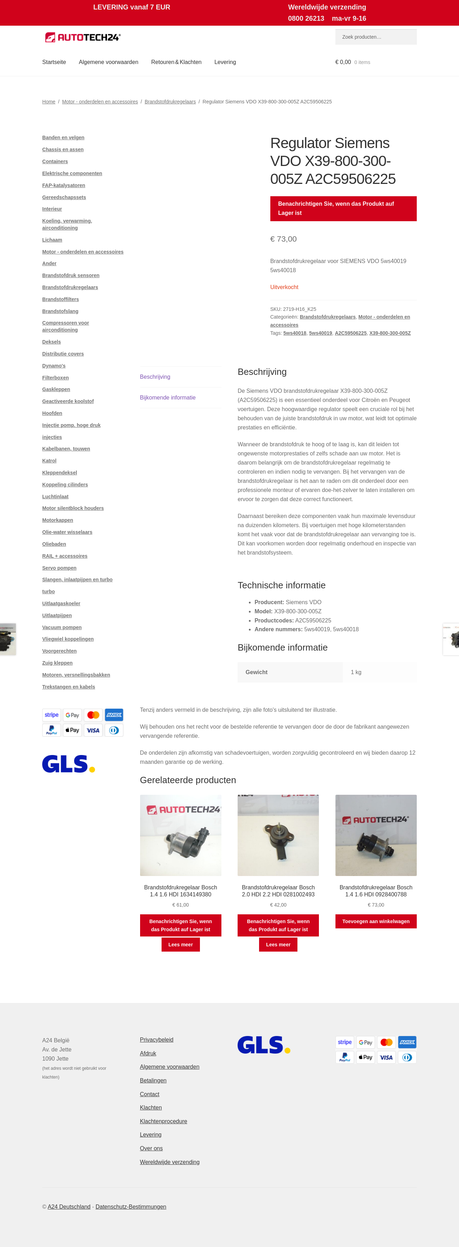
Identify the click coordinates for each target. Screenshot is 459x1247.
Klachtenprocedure (163, 1121)
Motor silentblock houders (73, 508)
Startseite (54, 62)
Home (48, 101)
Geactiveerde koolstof (68, 401)
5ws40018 (294, 333)
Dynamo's (53, 366)
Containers (55, 161)
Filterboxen (55, 378)
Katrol (49, 460)
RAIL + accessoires (65, 556)
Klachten (151, 1108)
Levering (225, 62)
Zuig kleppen (57, 663)
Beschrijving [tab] (155, 377)
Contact (149, 1094)
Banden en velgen (63, 137)
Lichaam (52, 240)
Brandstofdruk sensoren (71, 275)
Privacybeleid (157, 1040)
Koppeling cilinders (65, 484)
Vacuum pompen (62, 627)
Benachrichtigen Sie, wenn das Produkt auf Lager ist (336, 208)
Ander (49, 263)
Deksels (51, 342)
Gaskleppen (56, 389)
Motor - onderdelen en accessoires (100, 101)
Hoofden (52, 413)
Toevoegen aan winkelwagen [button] (376, 921)
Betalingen (153, 1080)
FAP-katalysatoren (63, 185)
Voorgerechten (59, 651)
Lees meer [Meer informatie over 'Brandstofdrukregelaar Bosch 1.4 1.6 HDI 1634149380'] (181, 944)
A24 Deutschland (69, 1207)
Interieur (52, 209)
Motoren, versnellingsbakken (76, 675)
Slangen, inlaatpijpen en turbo (77, 579)
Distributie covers (63, 354)
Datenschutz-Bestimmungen (130, 1207)
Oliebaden (54, 544)
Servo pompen (59, 568)
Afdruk (148, 1053)
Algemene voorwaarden (108, 62)
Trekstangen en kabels (68, 687)
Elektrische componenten (72, 173)
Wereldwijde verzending (170, 1162)
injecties (52, 437)
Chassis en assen (63, 149)
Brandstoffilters (60, 299)
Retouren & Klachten (176, 62)
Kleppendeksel (59, 472)
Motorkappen (57, 520)
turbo (48, 591)
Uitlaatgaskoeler (61, 603)
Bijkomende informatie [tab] (168, 398)
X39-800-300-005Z (390, 333)
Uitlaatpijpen (57, 615)
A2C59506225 (350, 333)
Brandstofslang (60, 311)
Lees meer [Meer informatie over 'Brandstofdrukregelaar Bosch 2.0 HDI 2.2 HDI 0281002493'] (278, 944)
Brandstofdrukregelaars (170, 101)
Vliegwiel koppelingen (68, 639)
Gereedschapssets (64, 197)
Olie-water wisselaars (67, 532)
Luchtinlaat (55, 496)
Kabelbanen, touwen (66, 449)
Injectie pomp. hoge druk (71, 425)
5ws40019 (320, 333)
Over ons (151, 1148)
